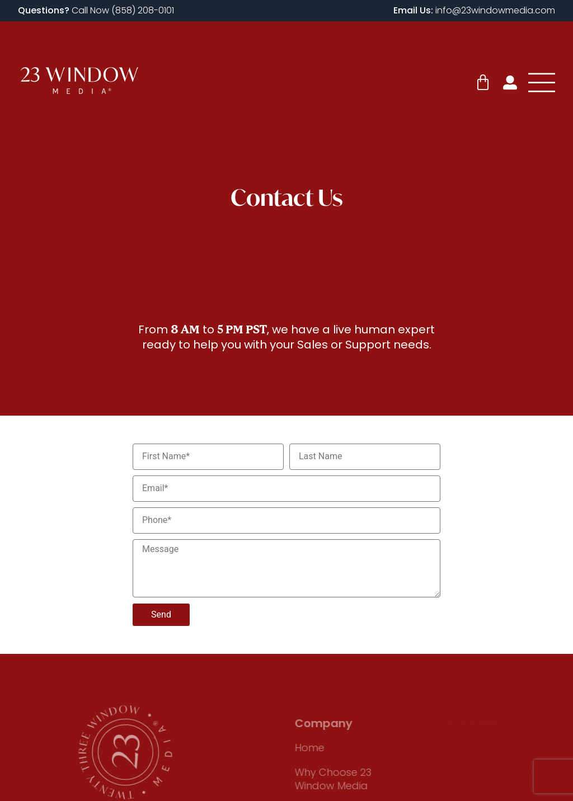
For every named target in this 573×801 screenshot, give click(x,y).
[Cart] (483, 82)
